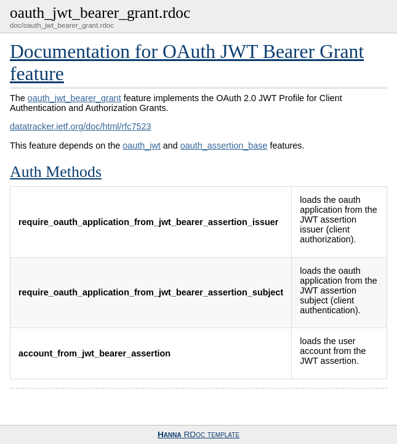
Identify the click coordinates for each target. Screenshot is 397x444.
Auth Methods (56, 172)
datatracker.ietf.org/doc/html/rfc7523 (80, 126)
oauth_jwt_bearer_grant (74, 98)
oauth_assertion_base (224, 145)
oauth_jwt (141, 145)
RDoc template (198, 434)
